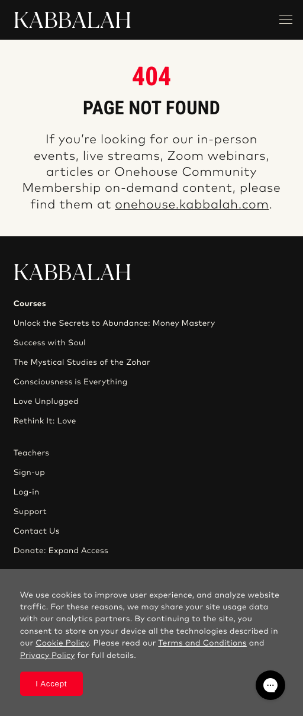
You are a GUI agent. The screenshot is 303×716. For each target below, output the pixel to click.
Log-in (27, 492)
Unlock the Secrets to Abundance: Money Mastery (114, 323)
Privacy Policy (47, 655)
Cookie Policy (62, 643)
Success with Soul (50, 343)
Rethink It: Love (45, 421)
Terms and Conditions (202, 643)
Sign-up (29, 472)
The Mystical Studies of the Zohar (82, 362)
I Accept (51, 683)
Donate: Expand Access (61, 551)
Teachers (32, 453)
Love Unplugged (46, 401)
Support (30, 512)
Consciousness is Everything (71, 382)
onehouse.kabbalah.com (192, 205)
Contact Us (37, 531)
